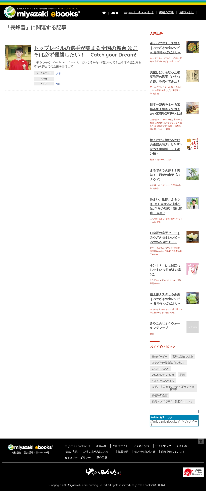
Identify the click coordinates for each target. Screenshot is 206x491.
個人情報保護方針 (144, 451)
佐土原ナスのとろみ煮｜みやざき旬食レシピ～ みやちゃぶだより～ (165, 298)
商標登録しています (173, 451)
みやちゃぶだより (165, 248)
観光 (152, 334)
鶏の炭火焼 (162, 126)
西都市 (156, 188)
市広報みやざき (162, 61)
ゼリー (153, 248)
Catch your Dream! (163, 374)
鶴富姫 (156, 93)
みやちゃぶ (166, 309)
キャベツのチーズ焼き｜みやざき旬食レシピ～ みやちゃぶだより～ (165, 47)
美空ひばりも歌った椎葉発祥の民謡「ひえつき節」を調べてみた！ (165, 76)
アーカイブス (156, 87)
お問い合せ (186, 12)
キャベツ (154, 58)
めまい (162, 219)
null (58, 83)
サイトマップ (163, 446)
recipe (153, 309)
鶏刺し (171, 126)
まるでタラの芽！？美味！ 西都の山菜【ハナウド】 (165, 174)
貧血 (159, 222)
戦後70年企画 (160, 395)
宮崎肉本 (159, 122)
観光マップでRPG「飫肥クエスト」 (173, 401)
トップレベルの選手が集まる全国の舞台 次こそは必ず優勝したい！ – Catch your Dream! (86, 51)
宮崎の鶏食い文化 (182, 356)
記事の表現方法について (97, 451)
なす (158, 309)
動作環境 (102, 457)
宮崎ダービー (159, 356)
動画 (182, 374)
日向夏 (168, 251)
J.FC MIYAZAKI (160, 368)
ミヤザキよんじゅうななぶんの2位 (165, 280)
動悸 (173, 219)
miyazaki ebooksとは (138, 12)
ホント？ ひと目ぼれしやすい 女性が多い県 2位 (165, 269)
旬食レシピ (175, 61)
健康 (168, 219)
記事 (58, 73)
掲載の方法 (166, 12)
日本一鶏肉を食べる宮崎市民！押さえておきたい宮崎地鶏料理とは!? (166, 109)
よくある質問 (141, 446)
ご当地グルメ (156, 119)
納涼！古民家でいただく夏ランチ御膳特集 (173, 388)
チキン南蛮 (168, 119)
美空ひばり (167, 90)
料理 (152, 159)
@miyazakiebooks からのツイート (174, 423)
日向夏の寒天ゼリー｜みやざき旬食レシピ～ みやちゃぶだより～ (165, 237)
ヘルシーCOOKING (163, 380)
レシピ (169, 185)
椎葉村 (158, 90)
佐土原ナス (177, 309)
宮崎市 (177, 248)
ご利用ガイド (120, 446)
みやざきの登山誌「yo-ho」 (168, 362)
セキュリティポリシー (78, 457)
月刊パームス (161, 159)
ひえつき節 (168, 87)
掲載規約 (123, 451)
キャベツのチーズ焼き (169, 58)
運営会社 (101, 446)
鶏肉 (170, 159)
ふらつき (154, 219)
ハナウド (161, 185)
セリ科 (153, 185)
